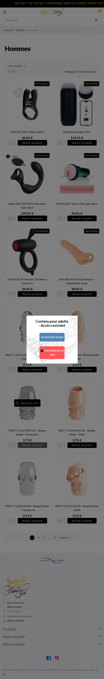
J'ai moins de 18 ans (54, 352)
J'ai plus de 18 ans (52, 337)
